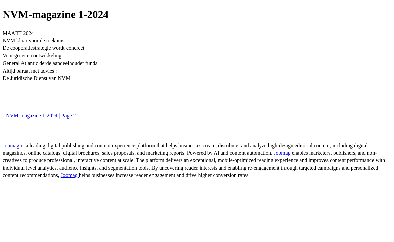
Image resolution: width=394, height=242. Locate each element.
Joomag (12, 145)
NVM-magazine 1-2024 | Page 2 (41, 115)
